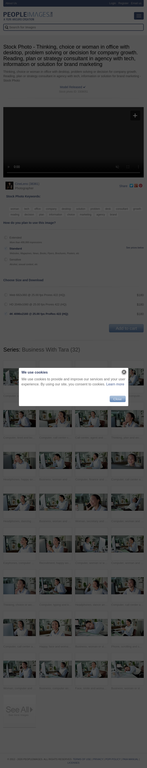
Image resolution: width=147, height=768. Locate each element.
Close (117, 399)
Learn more (115, 384)
